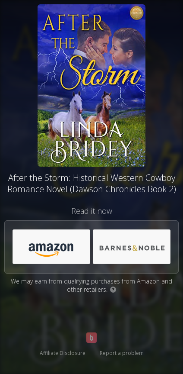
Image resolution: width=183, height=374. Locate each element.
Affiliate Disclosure (62, 353)
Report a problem (122, 353)
